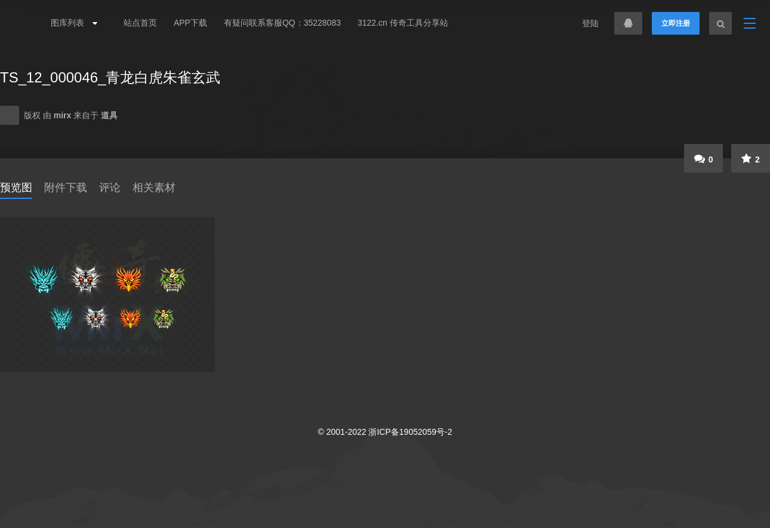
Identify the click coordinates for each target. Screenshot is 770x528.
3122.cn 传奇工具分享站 (403, 23)
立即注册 (675, 23)
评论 (110, 187)
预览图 (16, 187)
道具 (109, 115)
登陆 (590, 23)
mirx (63, 115)
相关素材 (154, 187)
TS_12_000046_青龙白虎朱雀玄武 (110, 77)
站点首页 (140, 23)
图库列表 (71, 23)
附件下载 (65, 187)
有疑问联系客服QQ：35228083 (282, 23)
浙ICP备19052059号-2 (410, 432)
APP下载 (190, 23)
